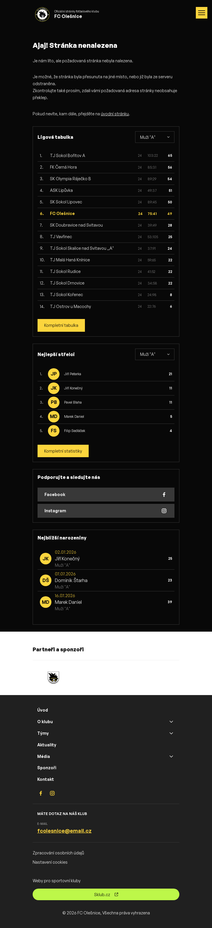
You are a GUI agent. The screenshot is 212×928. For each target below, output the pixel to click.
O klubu (45, 721)
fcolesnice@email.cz (64, 830)
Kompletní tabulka (61, 325)
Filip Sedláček (74, 431)
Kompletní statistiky (63, 450)
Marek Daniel (74, 416)
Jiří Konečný (73, 388)
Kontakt (45, 779)
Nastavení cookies (50, 862)
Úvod (42, 710)
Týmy (43, 733)
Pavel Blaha (73, 402)
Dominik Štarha (71, 580)
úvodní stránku (115, 113)
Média (43, 756)
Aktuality (46, 744)
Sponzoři (46, 767)
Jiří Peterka (72, 374)
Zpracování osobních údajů (58, 852)
